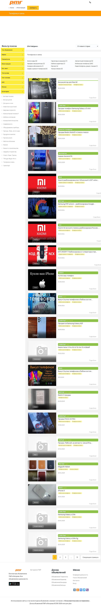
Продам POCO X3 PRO (66, 419)
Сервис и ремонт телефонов (37, 69)
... (71, 557)
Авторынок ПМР (35, 570)
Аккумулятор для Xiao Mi (67, 82)
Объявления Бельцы (59, 585)
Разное (5, 145)
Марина (36, 192)
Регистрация (20, 8)
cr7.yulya (36, 478)
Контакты (76, 581)
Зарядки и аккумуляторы (36, 63)
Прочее (54, 66)
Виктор (36, 502)
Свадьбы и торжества (9, 152)
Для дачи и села (7, 103)
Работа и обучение (8, 141)
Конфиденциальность (80, 575)
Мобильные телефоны (84, 63)
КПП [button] (3, 82)
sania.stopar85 (38, 144)
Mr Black (36, 311)
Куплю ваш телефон (65, 276)
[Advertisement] (50, 29)
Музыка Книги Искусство (10, 120)
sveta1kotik (36, 168)
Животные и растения (9, 107)
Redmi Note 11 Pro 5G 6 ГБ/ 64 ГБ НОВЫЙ (73, 347)
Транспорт (6, 165)
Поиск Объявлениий (80, 578)
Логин (11, 8)
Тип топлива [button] (6, 77)
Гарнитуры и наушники (59, 61)
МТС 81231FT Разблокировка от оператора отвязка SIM (79, 252)
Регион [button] (4, 87)
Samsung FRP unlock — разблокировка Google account (79, 204)
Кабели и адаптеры (58, 63)
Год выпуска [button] (6, 59)
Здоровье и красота (8, 110)
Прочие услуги (7, 138)
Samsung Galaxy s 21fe (66, 514)
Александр (37, 359)
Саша (35, 407)
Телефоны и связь (16, 13)
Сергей (36, 120)
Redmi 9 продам (64, 395)
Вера (35, 454)
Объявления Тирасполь (60, 577)
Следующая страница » (91, 557)
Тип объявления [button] (7, 50)
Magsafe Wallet (64, 467)
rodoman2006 (37, 431)
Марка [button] (4, 54)
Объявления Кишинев (59, 579)
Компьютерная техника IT (10, 113)
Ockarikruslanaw (38, 550)
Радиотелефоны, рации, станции (86, 66)
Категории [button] (5, 91)
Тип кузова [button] (5, 73)
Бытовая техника (7, 96)
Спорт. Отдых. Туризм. (9, 155)
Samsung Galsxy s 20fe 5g (67, 538)
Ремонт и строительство (10, 148)
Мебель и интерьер (8, 117)
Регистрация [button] (6, 64)
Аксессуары (32, 61)
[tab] (12, 50)
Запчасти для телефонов (84, 61)
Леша (35, 287)
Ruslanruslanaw (38, 526)
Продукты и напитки (8, 134)
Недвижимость (7, 124)
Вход (74, 583)
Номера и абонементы (35, 66)
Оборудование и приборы (10, 127)
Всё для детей (7, 100)
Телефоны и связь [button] (34, 55)
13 (77, 557)
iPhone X (61, 491)
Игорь (35, 335)
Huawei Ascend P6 (65, 156)
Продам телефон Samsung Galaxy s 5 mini (74, 108)
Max (35, 96)
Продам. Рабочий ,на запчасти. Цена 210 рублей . (77, 443)
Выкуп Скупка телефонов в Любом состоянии (75, 299)
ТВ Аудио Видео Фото (9, 158)
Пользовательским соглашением (76, 601)
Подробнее (92, 97)
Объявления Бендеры (59, 582)
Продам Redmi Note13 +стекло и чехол (73, 132)
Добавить (33, 8)
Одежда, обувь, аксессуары (11, 131)
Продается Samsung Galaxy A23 (70, 323)
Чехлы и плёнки (57, 69)
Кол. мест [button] (5, 68)
